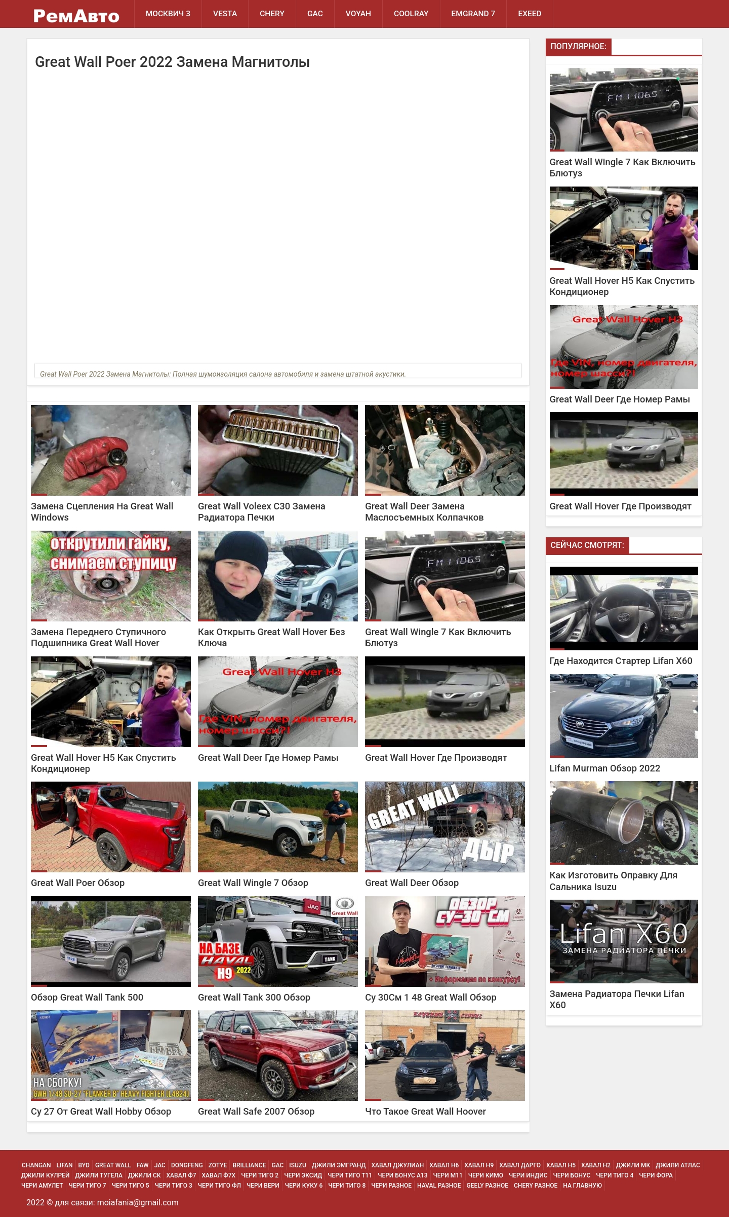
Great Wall (113, 1165)
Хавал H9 (479, 1165)
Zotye (218, 1165)
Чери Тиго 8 (347, 1185)
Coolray (411, 13)
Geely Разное (487, 1185)
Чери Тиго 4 (614, 1175)
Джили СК (144, 1175)
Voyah (358, 13)
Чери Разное (391, 1185)
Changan (36, 1165)
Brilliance (249, 1165)
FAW (143, 1165)
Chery (272, 13)
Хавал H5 (561, 1165)
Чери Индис (528, 1175)
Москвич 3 (168, 13)
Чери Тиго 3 (173, 1185)
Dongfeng (187, 1165)
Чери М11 (448, 1175)
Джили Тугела (99, 1175)
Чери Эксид (303, 1175)
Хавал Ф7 (181, 1175)
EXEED (529, 13)
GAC (315, 13)
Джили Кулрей (45, 1175)
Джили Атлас (678, 1165)
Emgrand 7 (474, 13)
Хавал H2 (596, 1165)
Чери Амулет (42, 1185)
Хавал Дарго (520, 1165)
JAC (160, 1165)
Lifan (65, 1165)
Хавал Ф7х (219, 1175)
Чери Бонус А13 (402, 1175)
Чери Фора (656, 1175)
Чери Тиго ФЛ (219, 1185)
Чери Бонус (572, 1175)
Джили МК (633, 1165)
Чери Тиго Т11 (350, 1175)
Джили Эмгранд (339, 1165)
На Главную (582, 1185)
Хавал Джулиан (397, 1165)
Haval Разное (439, 1185)
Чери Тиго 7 (87, 1185)
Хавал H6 (444, 1165)
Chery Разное (535, 1185)
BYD (84, 1165)
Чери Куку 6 (304, 1185)
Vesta (225, 13)
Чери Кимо (485, 1175)
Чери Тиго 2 (259, 1175)
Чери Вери (263, 1185)
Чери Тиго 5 (130, 1185)
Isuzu (297, 1165)
